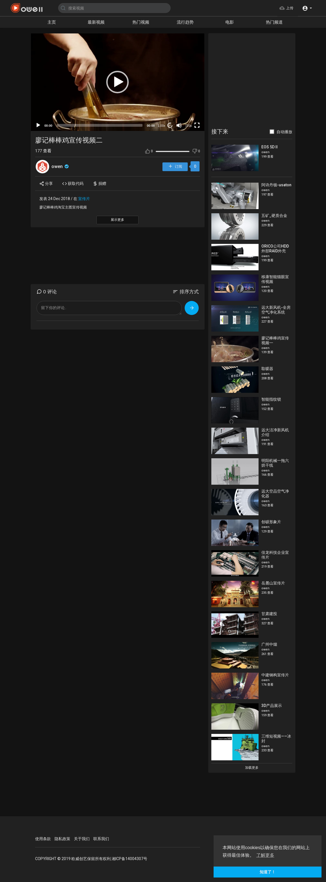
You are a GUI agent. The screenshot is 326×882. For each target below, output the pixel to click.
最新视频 (96, 22)
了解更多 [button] (265, 855)
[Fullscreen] (197, 125)
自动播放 (284, 132)
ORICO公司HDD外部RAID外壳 (275, 248)
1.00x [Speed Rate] (161, 125)
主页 (51, 22)
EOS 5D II (269, 147)
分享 (46, 183)
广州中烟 (269, 644)
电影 (229, 22)
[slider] (99, 125)
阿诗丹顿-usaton (276, 185)
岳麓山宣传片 (273, 583)
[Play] (38, 125)
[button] (307, 8)
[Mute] (179, 125)
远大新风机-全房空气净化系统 (276, 309)
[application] (117, 82)
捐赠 (99, 183)
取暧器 (267, 368)
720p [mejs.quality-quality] (188, 125)
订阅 (175, 166)
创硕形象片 (271, 522)
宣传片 (84, 198)
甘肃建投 (269, 613)
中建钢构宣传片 (275, 675)
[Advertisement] (251, 81)
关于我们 (82, 838)
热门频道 (274, 22)
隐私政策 (62, 838)
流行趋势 (185, 22)
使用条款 (43, 838)
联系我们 (101, 838)
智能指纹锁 (271, 399)
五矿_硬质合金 (274, 215)
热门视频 (140, 22)
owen (60, 166)
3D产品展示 (271, 705)
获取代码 (72, 183)
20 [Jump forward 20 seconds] (170, 125)
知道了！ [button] (267, 872)
